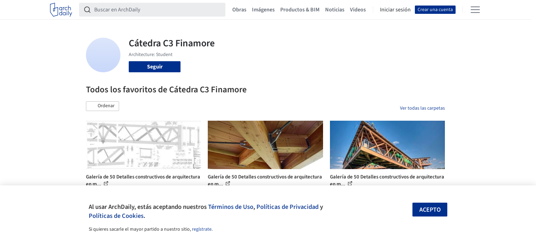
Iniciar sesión (395, 9)
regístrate (202, 229)
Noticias (334, 9)
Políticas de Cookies (116, 215)
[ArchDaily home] (61, 10)
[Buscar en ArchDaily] (157, 10)
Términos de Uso (230, 206)
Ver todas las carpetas (422, 108)
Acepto (430, 209)
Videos (358, 9)
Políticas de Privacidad (287, 206)
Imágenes (263, 9)
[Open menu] (475, 9)
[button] (102, 106)
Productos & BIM (300, 9)
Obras (239, 9)
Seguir (155, 67)
